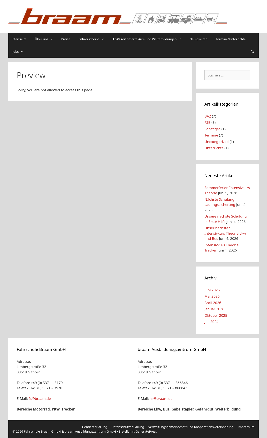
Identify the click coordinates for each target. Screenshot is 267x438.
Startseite (19, 39)
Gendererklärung (94, 427)
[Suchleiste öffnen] (252, 51)
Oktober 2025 (215, 315)
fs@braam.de (40, 398)
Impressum (246, 427)
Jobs (20, 51)
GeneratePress (146, 431)
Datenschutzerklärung (127, 427)
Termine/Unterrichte (231, 39)
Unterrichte (213, 147)
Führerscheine (93, 39)
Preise (65, 39)
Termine (211, 135)
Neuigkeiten (199, 39)
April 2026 (212, 302)
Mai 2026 (212, 296)
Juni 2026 (212, 290)
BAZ (207, 116)
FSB (207, 122)
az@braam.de (161, 398)
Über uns (46, 39)
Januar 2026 (214, 309)
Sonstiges (212, 128)
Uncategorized (216, 141)
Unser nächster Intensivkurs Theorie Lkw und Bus (225, 233)
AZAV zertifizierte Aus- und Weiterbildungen (148, 39)
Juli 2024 (211, 321)
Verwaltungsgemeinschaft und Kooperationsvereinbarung (191, 427)
